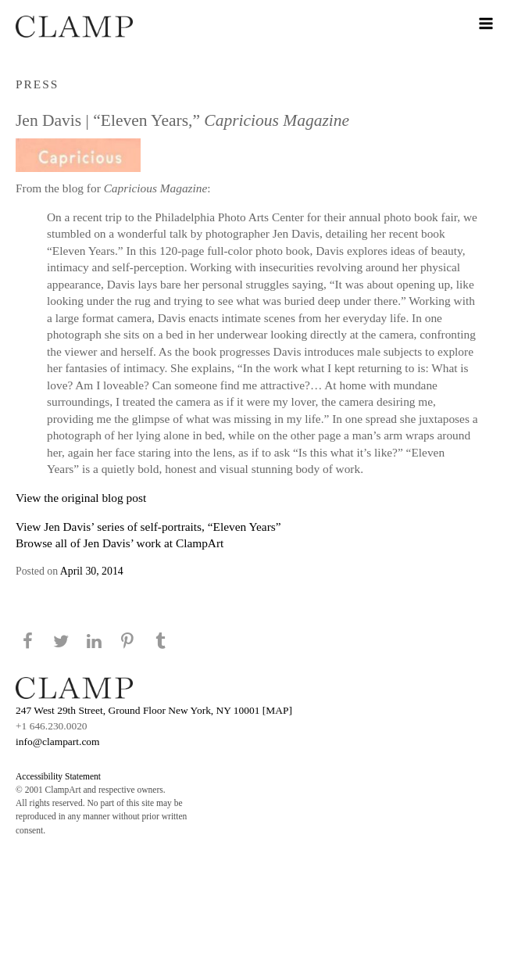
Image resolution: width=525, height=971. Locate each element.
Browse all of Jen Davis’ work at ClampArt (119, 543)
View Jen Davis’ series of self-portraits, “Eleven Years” (148, 526)
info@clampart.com (58, 741)
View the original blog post (81, 497)
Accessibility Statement (58, 776)
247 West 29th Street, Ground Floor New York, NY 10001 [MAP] (154, 710)
